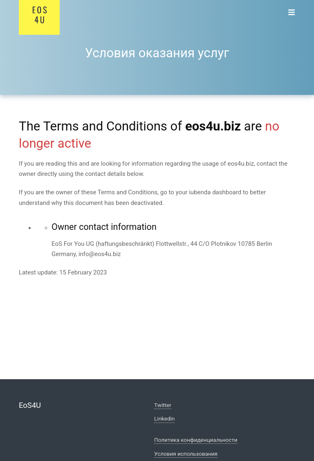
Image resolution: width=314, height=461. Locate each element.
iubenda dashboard (215, 192)
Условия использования (186, 453)
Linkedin (164, 418)
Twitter (162, 405)
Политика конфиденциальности (196, 439)
